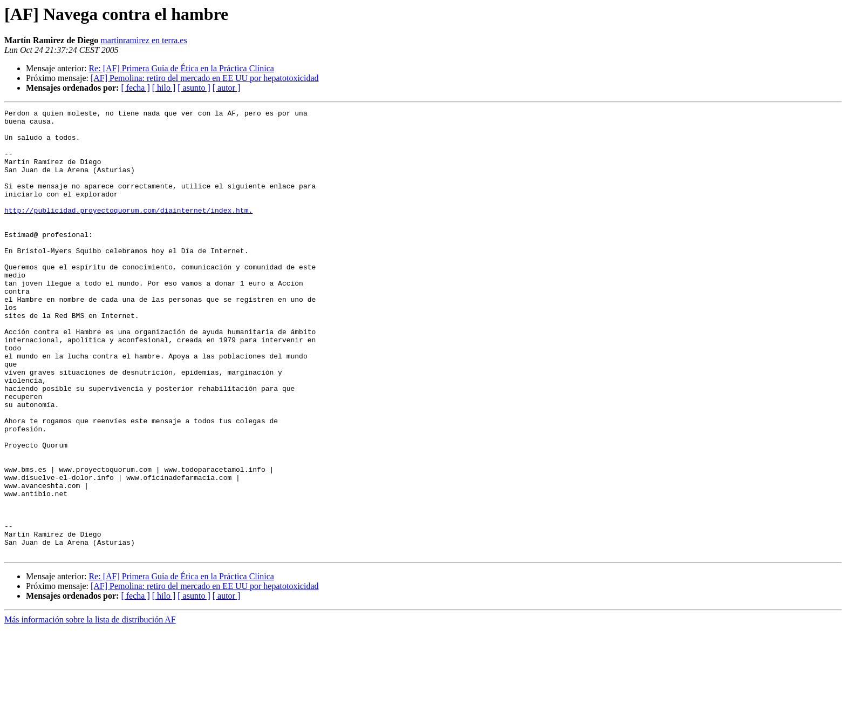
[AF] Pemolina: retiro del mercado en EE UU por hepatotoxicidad (205, 78)
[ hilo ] (164, 87)
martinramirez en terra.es (143, 40)
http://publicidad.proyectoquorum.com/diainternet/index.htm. (128, 231)
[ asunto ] (194, 87)
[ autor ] (227, 87)
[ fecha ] (135, 87)
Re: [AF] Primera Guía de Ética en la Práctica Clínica (181, 68)
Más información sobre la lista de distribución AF (90, 708)
